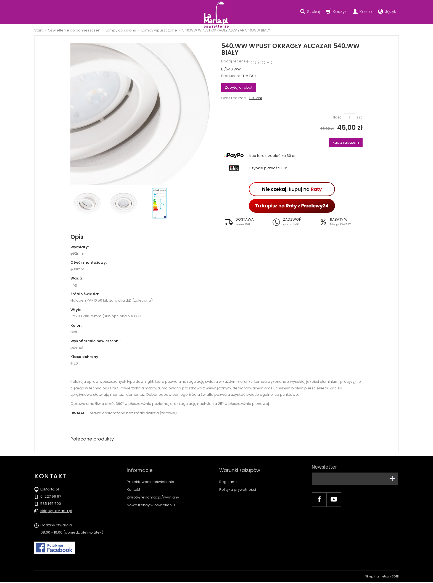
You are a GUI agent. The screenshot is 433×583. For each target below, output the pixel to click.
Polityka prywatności (237, 484)
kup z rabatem (346, 142)
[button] (244, 221)
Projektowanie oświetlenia (150, 476)
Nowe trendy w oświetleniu (151, 500)
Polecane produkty (93, 439)
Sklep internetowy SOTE (382, 577)
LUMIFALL (249, 75)
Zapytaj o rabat (238, 87)
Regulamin (229, 476)
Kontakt (133, 484)
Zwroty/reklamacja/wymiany (153, 492)
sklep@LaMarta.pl (56, 511)
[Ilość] (349, 118)
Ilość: (337, 117)
